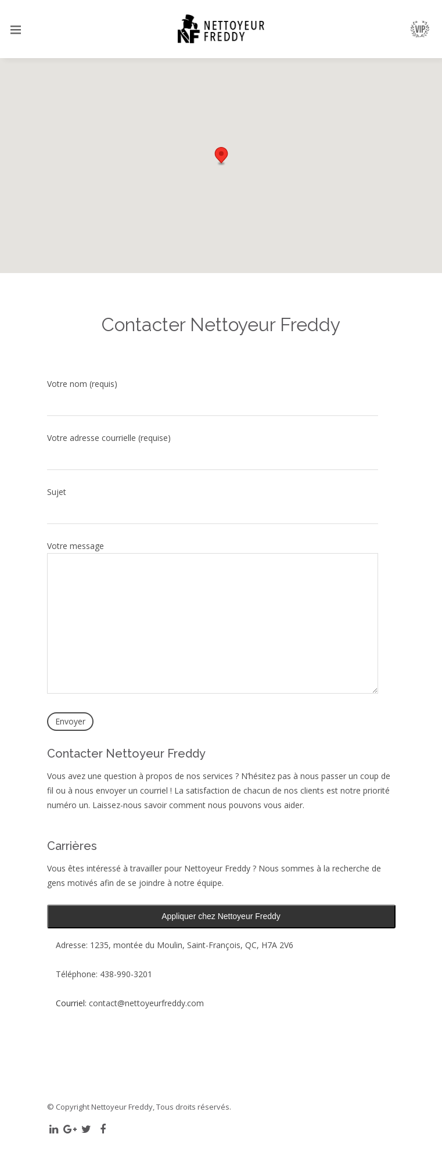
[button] (221, 156)
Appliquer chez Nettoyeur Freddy (221, 916)
